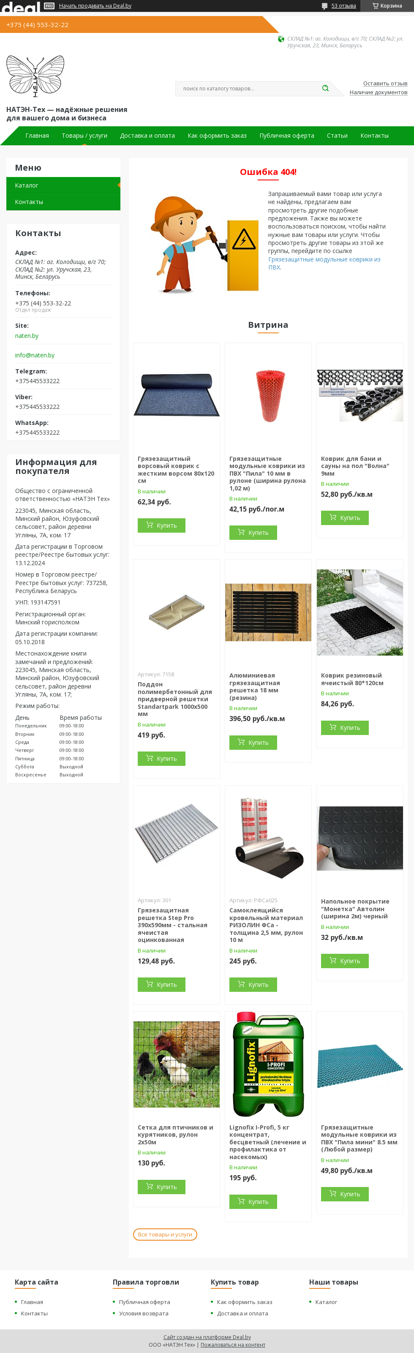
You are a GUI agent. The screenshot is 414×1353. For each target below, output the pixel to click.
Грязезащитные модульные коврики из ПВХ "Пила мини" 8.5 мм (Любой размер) (359, 1138)
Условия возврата (144, 1313)
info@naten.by (34, 355)
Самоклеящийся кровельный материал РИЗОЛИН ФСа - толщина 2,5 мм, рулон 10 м (266, 925)
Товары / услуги (84, 136)
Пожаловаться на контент (233, 1344)
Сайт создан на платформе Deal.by (207, 1337)
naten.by (26, 336)
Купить (167, 525)
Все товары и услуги (165, 1234)
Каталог (26, 185)
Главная (37, 136)
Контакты (374, 136)
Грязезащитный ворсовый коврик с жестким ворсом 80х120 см (176, 470)
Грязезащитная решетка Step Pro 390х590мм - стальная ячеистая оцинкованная (172, 925)
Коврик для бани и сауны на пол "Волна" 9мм (355, 466)
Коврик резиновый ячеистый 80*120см (352, 679)
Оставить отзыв (385, 84)
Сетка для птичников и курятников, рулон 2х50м (175, 1134)
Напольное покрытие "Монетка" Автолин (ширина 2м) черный (355, 908)
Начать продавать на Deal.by (95, 6)
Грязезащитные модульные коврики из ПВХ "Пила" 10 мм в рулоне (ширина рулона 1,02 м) (267, 473)
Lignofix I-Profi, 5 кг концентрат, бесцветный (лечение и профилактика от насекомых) (267, 1142)
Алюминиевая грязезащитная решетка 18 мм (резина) (254, 686)
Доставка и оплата (147, 136)
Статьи (337, 136)
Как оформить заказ (217, 136)
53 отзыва (344, 5)
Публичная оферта (286, 136)
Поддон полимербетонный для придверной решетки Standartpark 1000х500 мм (175, 699)
